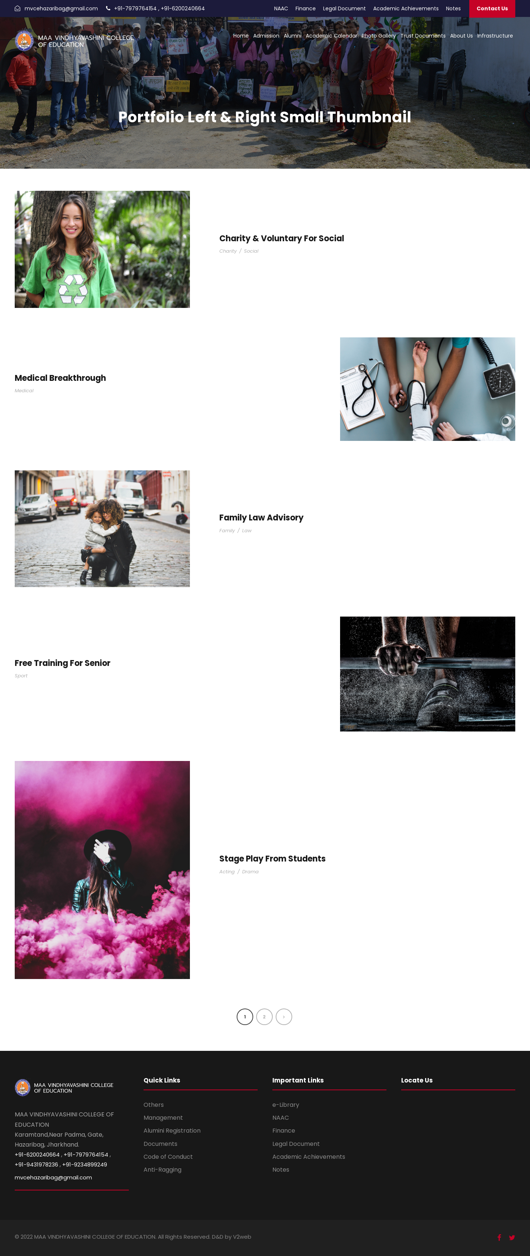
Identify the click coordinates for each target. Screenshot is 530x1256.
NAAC (281, 8)
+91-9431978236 (36, 1164)
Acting (227, 871)
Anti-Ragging (162, 1169)
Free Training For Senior (62, 663)
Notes (453, 8)
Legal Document (344, 8)
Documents (160, 1144)
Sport (21, 675)
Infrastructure (495, 35)
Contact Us (492, 8)
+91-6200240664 (183, 8)
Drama (250, 871)
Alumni (292, 35)
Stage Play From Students (272, 858)
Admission (266, 35)
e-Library (285, 1105)
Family (227, 530)
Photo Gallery (379, 35)
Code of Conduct (168, 1156)
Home (241, 35)
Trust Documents (423, 35)
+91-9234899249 (84, 1164)
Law (247, 530)
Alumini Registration (172, 1130)
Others (154, 1105)
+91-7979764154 (135, 8)
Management (163, 1117)
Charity (228, 251)
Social (251, 251)
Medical (24, 390)
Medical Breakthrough (60, 378)
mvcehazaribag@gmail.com (61, 8)
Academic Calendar (331, 35)
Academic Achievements (406, 8)
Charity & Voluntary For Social (281, 238)
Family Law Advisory (261, 517)
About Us (461, 35)
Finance (306, 8)
